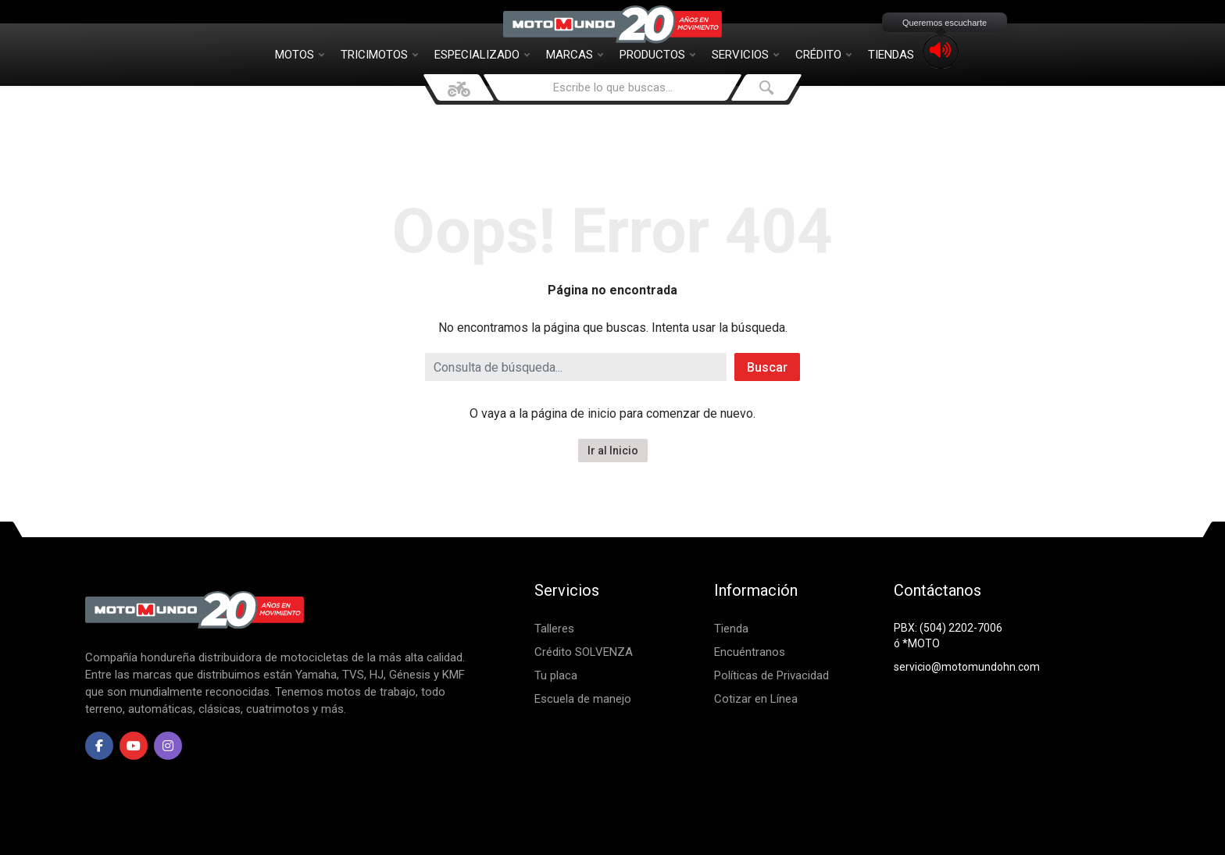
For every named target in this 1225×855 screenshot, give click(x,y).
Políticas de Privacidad (771, 675)
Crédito (823, 55)
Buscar (767, 367)
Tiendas (891, 55)
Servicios (745, 55)
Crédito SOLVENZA (583, 652)
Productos (657, 55)
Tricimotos (379, 55)
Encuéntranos (749, 652)
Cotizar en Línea (756, 699)
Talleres (554, 629)
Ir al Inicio (613, 450)
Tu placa (555, 675)
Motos (299, 55)
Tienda (731, 629)
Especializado (482, 55)
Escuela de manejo (582, 699)
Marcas (574, 55)
